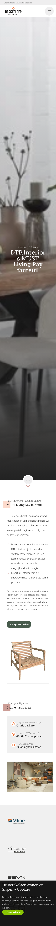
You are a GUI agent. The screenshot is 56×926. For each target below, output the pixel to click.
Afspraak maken (20, 624)
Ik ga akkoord (14, 912)
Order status (9, 2)
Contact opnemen (24, 2)
